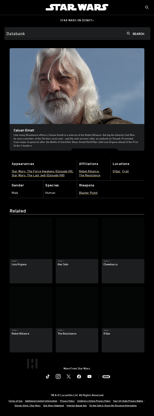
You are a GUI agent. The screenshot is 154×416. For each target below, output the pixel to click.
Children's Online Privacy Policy (93, 400)
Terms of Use (15, 400)
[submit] (147, 7)
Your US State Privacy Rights (128, 400)
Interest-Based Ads (77, 405)
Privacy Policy (67, 400)
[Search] (77, 33)
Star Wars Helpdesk (53, 405)
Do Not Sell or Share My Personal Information (113, 405)
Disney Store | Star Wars (28, 405)
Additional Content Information (41, 400)
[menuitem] (6, 7)
